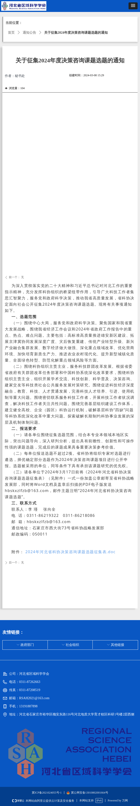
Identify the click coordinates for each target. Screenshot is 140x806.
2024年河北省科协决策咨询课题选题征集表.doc (70, 551)
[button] (133, 5)
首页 (11, 32)
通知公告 (29, 32)
